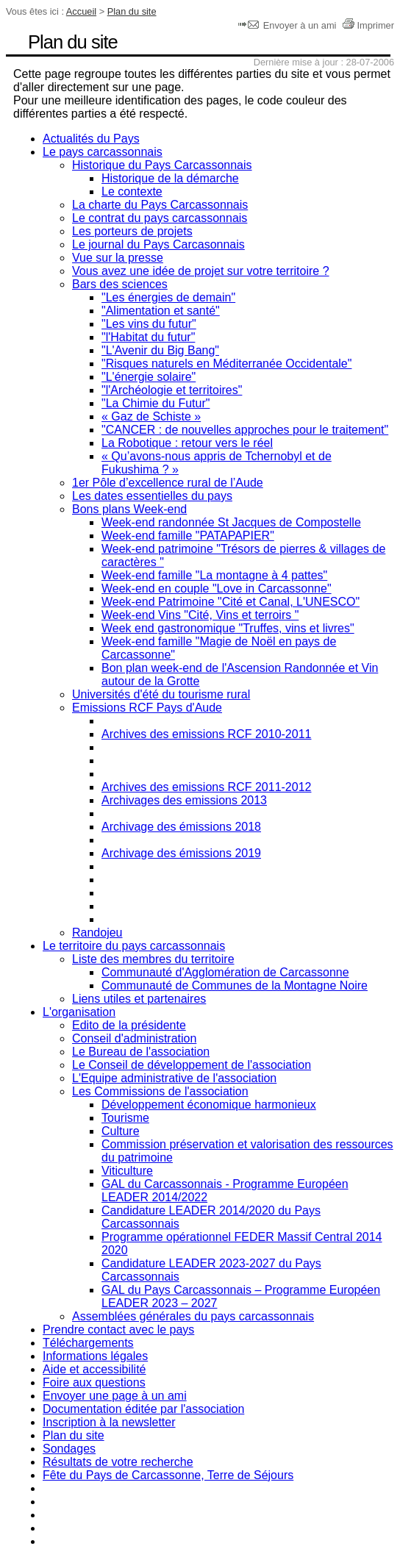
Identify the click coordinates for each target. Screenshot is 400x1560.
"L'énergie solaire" (148, 377)
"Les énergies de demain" (168, 297)
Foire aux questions (94, 1382)
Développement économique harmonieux (208, 1104)
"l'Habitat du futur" (148, 337)
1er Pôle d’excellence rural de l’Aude (167, 482)
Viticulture (127, 1170)
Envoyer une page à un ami (115, 1395)
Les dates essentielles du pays (152, 496)
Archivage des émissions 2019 (181, 853)
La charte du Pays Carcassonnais (160, 204)
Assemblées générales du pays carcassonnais (193, 1316)
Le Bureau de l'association (141, 1051)
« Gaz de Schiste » (151, 416)
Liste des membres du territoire (153, 959)
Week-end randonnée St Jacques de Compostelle (231, 522)
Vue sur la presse (117, 257)
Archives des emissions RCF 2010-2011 (206, 734)
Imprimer (368, 25)
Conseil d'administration (134, 1038)
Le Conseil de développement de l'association (191, 1065)
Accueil (81, 11)
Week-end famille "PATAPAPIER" (187, 535)
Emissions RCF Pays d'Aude (147, 707)
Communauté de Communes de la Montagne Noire (234, 985)
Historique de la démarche (170, 178)
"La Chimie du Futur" (155, 403)
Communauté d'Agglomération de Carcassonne (225, 972)
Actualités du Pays (91, 138)
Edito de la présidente (129, 1025)
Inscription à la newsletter (109, 1422)
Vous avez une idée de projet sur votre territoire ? (200, 271)
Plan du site (132, 11)
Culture (120, 1131)
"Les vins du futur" (148, 324)
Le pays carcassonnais (102, 152)
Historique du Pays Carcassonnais (162, 165)
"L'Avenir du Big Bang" (160, 350)
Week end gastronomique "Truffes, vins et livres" (227, 628)
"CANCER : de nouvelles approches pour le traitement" (244, 429)
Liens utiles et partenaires (139, 998)
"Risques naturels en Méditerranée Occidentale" (226, 363)
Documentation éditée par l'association (143, 1409)
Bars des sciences (120, 284)
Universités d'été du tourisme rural (161, 694)
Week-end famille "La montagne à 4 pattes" (214, 575)
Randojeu (97, 932)
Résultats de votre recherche (118, 1462)
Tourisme (125, 1118)
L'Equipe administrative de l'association (174, 1078)
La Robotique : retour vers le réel (187, 443)
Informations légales (95, 1356)
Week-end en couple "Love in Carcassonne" (216, 588)
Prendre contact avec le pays (118, 1329)
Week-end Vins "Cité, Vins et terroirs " (200, 615)
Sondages (69, 1448)
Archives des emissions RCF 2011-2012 (206, 787)
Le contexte (131, 191)
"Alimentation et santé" (160, 310)
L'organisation (79, 1012)
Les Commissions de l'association (160, 1091)
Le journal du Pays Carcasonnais (158, 244)
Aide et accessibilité (94, 1369)
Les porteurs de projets (132, 231)
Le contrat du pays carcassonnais (159, 218)
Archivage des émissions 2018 (181, 826)
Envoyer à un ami (288, 25)
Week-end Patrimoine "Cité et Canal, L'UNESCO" (230, 601)
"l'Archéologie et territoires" (171, 390)
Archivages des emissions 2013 (184, 800)
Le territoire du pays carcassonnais (134, 946)
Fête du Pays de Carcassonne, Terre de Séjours (168, 1475)
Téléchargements (88, 1343)
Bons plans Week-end (129, 509)
